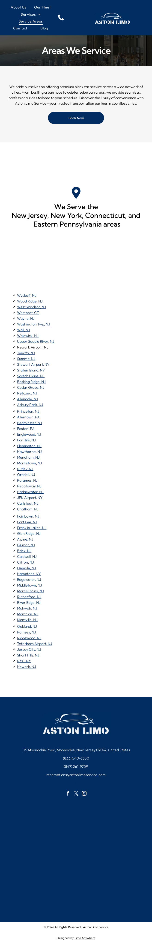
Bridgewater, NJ (30, 491)
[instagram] (84, 783)
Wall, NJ (23, 330)
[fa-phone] (61, 20)
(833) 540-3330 (76, 758)
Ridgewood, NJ (29, 638)
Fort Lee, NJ (27, 522)
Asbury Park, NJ (30, 404)
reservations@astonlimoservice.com (76, 774)
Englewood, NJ (29, 434)
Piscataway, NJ (29, 486)
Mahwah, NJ (27, 608)
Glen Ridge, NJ (29, 533)
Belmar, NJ (26, 545)
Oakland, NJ (27, 626)
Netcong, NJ (27, 393)
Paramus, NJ (27, 480)
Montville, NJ (27, 619)
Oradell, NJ (26, 474)
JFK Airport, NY (30, 497)
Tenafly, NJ (26, 353)
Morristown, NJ (29, 463)
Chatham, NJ (28, 509)
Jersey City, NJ (29, 649)
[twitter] (76, 783)
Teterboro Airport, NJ (34, 643)
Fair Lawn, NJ (28, 516)
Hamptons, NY (29, 573)
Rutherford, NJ (29, 596)
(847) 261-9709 (76, 766)
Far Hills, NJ (26, 440)
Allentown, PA (28, 417)
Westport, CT (28, 312)
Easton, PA (26, 428)
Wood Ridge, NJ (30, 301)
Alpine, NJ (25, 539)
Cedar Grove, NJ (30, 387)
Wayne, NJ (26, 318)
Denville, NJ (26, 568)
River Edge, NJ (29, 602)
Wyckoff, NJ (26, 295)
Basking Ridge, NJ (31, 381)
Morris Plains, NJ (30, 591)
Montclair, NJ (27, 614)
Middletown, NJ (29, 585)
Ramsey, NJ (26, 632)
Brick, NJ (24, 550)
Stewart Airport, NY (33, 364)
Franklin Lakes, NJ (31, 527)
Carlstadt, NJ (27, 503)
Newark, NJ (26, 666)
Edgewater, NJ (29, 579)
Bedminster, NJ (29, 422)
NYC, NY (24, 661)
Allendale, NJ (27, 399)
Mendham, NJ (28, 457)
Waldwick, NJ (28, 335)
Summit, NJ (26, 358)
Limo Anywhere (85, 938)
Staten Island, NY (31, 370)
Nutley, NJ (25, 468)
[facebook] (67, 783)
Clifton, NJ (25, 562)
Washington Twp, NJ (33, 324)
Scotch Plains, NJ (31, 376)
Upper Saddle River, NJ (35, 341)
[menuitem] (18, 7)
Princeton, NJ (28, 411)
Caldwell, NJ (27, 556)
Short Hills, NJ (28, 655)
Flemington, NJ (29, 445)
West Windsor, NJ (31, 307)
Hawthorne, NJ (29, 451)
